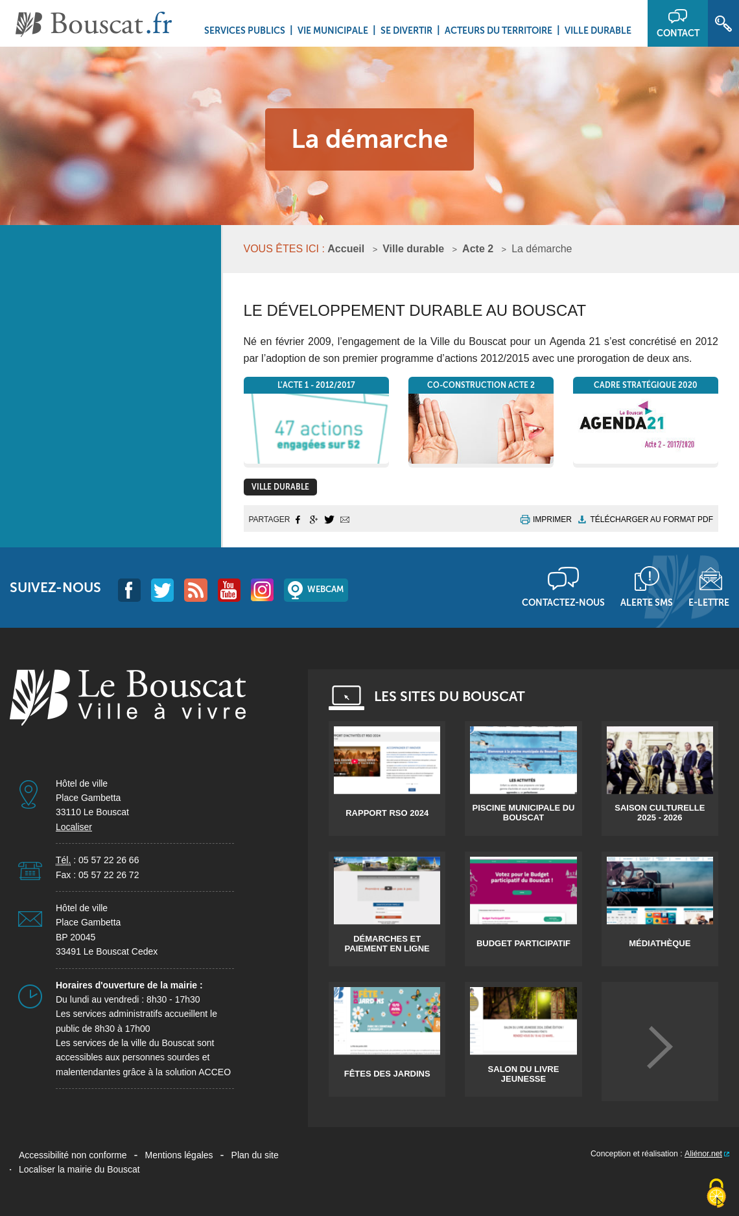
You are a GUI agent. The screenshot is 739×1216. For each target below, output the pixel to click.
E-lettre (708, 602)
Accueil (345, 248)
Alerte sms (646, 602)
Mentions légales (179, 1155)
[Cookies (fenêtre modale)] (716, 1194)
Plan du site (255, 1155)
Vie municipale (333, 30)
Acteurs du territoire (498, 30)
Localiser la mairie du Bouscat (79, 1169)
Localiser (74, 827)
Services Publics (244, 30)
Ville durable (598, 30)
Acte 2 (477, 248)
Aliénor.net (703, 1153)
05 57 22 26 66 (108, 860)
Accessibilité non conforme (73, 1155)
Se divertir (406, 30)
